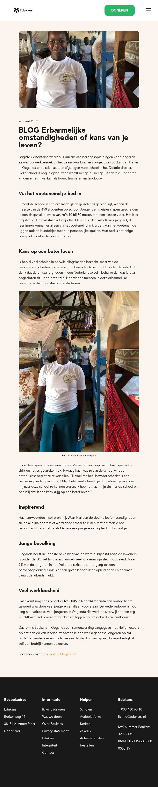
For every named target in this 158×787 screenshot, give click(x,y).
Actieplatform (90, 717)
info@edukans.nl (134, 717)
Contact (48, 753)
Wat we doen (52, 717)
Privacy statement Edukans (55, 734)
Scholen (86, 709)
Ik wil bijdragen (53, 709)
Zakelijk (85, 731)
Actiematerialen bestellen (92, 741)
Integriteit (49, 745)
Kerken (85, 724)
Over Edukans (52, 724)
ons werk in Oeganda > (60, 654)
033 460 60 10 (131, 709)
